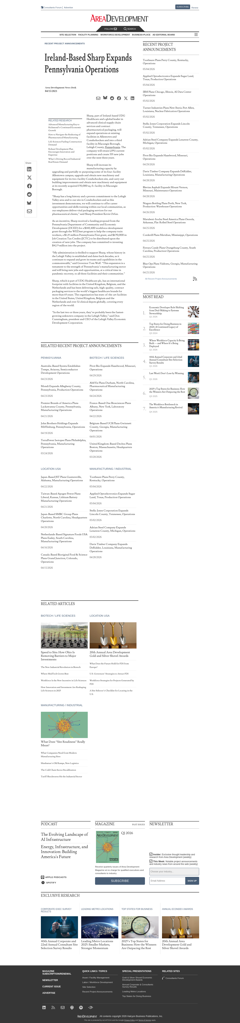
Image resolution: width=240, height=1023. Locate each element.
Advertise (68, 8)
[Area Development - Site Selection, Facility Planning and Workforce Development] (120, 18)
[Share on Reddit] (31, 194)
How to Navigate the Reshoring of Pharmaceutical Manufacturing (64, 136)
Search (130, 29)
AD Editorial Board (164, 35)
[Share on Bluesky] (31, 203)
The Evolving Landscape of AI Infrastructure (64, 837)
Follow (110, 29)
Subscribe (183, 7)
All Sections (196, 35)
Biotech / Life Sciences (107, 357)
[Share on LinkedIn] (31, 169)
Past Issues (138, 824)
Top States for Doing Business (136, 996)
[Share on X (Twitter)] (31, 177)
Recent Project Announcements (65, 43)
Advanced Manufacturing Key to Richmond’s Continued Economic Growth (64, 127)
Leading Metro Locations (134, 991)
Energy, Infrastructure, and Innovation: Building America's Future (64, 851)
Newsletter (50, 980)
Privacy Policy (129, 1020)
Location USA (51, 468)
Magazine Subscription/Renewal (56, 972)
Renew (194, 8)
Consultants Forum (53, 7)
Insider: (172, 855)
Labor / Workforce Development (97, 982)
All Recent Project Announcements (161, 279)
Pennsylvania (112, 147)
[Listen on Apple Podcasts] (66, 877)
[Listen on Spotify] (66, 883)
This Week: (173, 862)
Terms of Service (145, 1020)
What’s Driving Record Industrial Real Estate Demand (64, 160)
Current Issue (51, 986)
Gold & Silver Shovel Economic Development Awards (137, 978)
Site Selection (88, 987)
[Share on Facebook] (31, 186)
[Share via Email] (31, 211)
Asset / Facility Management (95, 977)
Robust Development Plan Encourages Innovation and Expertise (61, 152)
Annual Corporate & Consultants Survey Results (137, 985)
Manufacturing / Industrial (110, 468)
